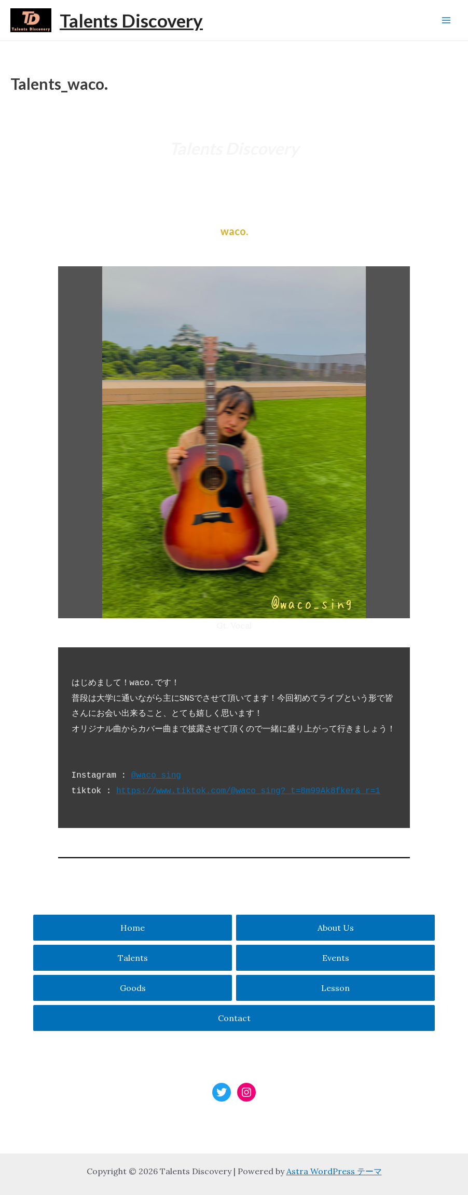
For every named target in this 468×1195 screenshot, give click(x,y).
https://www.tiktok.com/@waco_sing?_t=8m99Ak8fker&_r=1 (248, 791)
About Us (336, 927)
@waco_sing (156, 775)
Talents (133, 958)
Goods (133, 988)
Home (132, 927)
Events (335, 958)
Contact (234, 1018)
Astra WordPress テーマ (334, 1171)
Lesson (335, 988)
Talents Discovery (131, 20)
